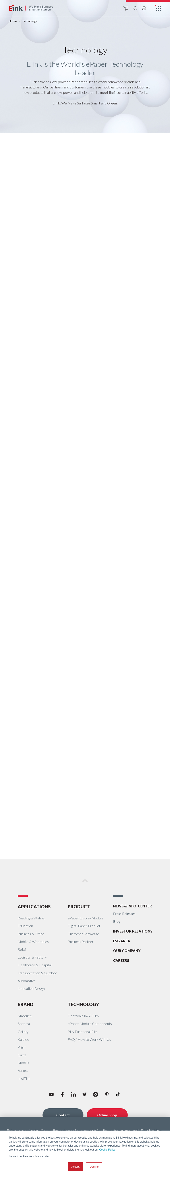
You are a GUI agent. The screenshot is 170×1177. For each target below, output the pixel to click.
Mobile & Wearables (33, 941)
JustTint (24, 1078)
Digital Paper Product (84, 926)
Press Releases (124, 913)
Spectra (24, 1023)
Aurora (23, 1070)
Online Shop (107, 1115)
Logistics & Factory (32, 957)
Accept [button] (75, 1166)
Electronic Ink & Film (83, 1016)
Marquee (25, 1016)
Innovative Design (31, 988)
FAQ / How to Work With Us (89, 1039)
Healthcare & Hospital (35, 965)
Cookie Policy (107, 1149)
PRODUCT (79, 906)
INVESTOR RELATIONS (132, 931)
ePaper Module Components (90, 1023)
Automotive (27, 981)
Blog (116, 921)
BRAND (25, 1004)
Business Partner (80, 941)
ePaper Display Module (85, 918)
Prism (22, 1047)
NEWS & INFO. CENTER (132, 906)
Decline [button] (94, 1166)
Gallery (23, 1031)
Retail (22, 949)
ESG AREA (121, 941)
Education (25, 926)
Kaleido (23, 1039)
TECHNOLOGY (83, 1004)
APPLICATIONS (34, 906)
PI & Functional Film (83, 1031)
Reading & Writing (31, 918)
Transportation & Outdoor (37, 973)
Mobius (23, 1063)
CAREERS (121, 960)
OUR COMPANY (127, 951)
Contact (63, 1115)
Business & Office (31, 934)
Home (13, 21)
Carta (22, 1055)
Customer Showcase (83, 934)
